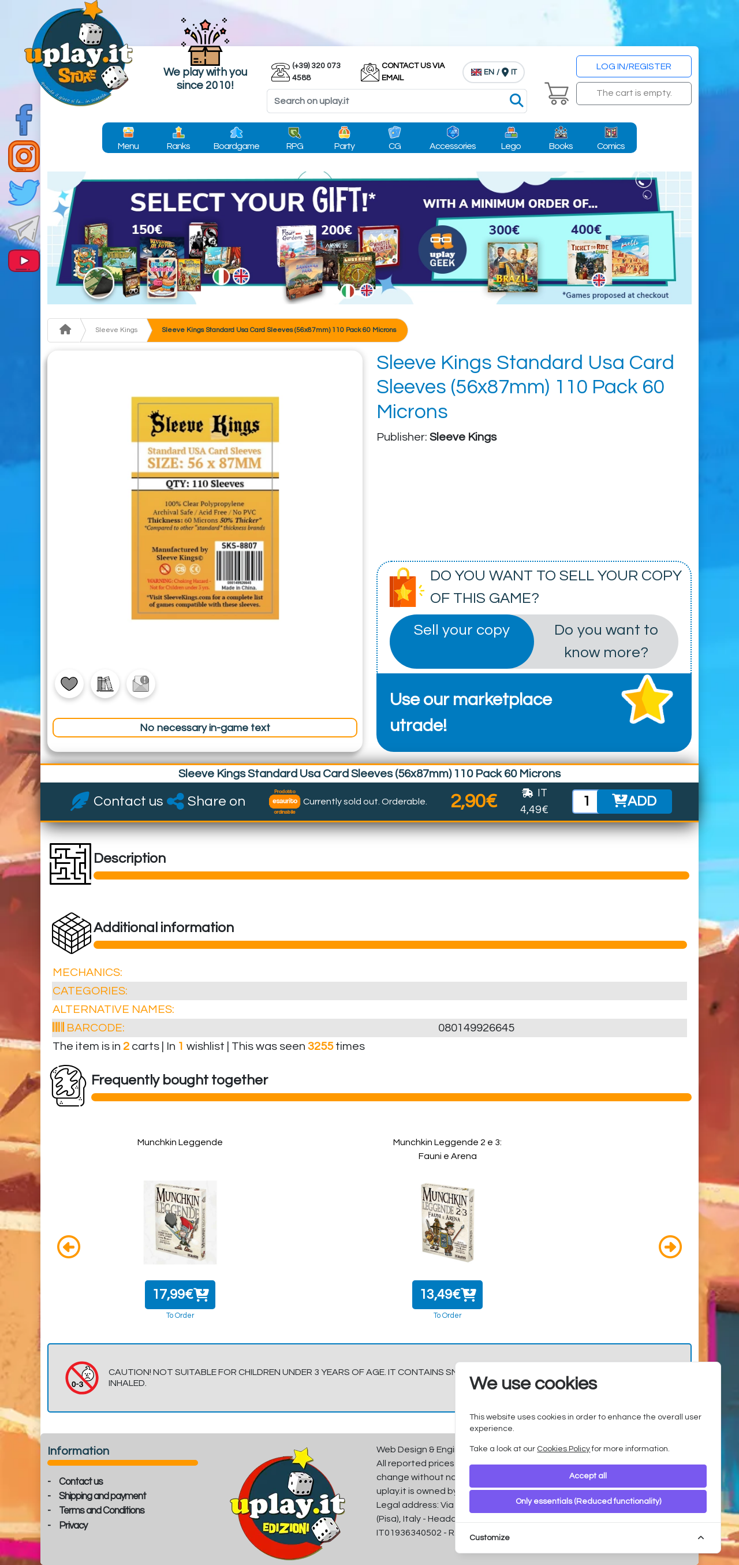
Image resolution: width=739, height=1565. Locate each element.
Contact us (81, 1482)
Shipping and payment (102, 1496)
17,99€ (180, 1294)
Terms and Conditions (101, 1511)
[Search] (397, 101)
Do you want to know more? (606, 641)
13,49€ (447, 1294)
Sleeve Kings (116, 330)
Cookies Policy (563, 1449)
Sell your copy (462, 630)
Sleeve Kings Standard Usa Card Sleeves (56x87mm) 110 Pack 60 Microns (279, 330)
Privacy (73, 1526)
